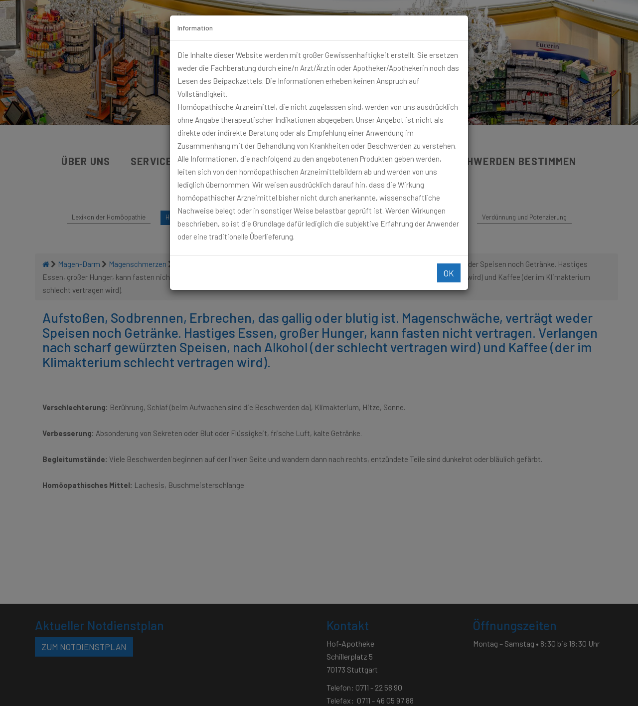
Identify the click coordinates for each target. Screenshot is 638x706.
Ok (449, 273)
